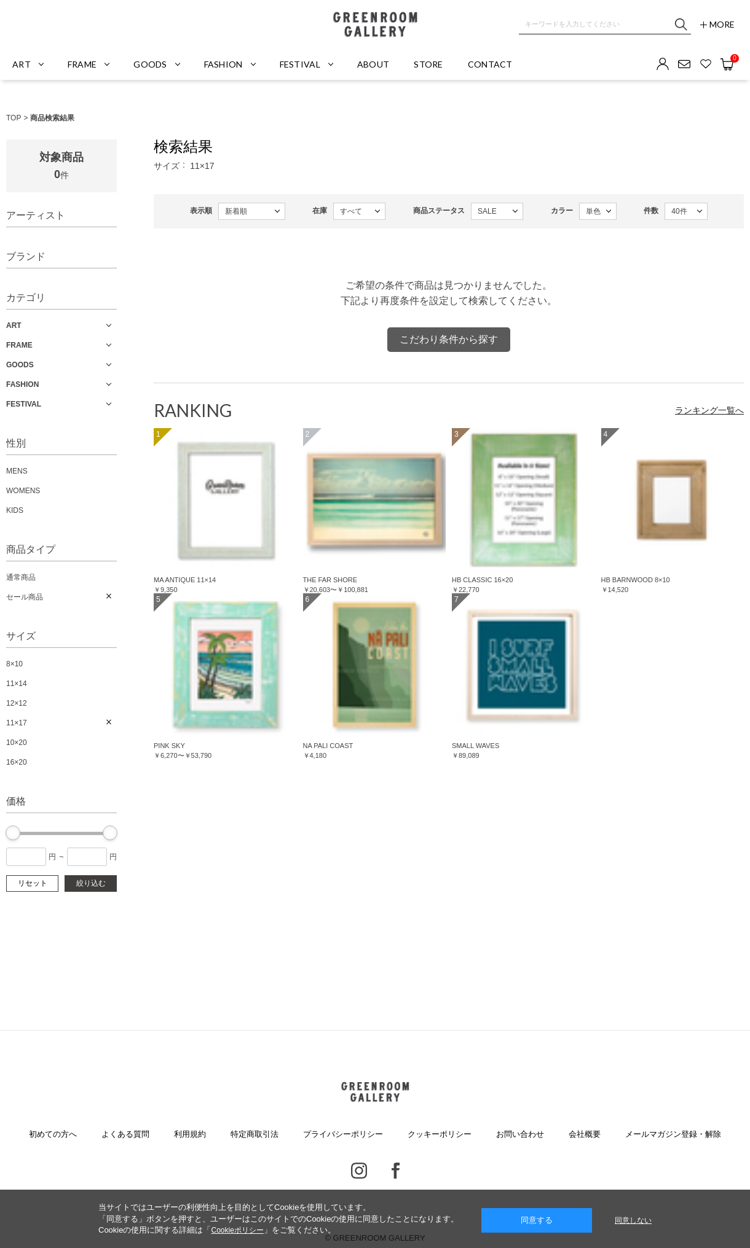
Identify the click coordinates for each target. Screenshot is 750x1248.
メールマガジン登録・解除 (673, 1134)
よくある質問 (125, 1134)
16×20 (16, 762)
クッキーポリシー (440, 1134)
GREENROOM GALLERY (375, 24)
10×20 (16, 742)
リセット (32, 883)
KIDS (14, 510)
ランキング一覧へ (709, 410)
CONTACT (490, 64)
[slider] (13, 832)
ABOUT (373, 64)
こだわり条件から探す (449, 339)
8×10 (14, 664)
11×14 (16, 683)
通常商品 (21, 577)
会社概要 (585, 1134)
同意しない (633, 1220)
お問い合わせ (520, 1134)
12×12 (16, 703)
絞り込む (91, 883)
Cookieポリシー (237, 1230)
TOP (13, 118)
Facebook (396, 1171)
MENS (17, 471)
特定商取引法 (254, 1134)
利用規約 (190, 1134)
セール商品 (24, 597)
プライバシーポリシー (343, 1134)
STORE (428, 64)
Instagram (359, 1171)
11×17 (16, 723)
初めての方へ (53, 1134)
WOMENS (23, 490)
